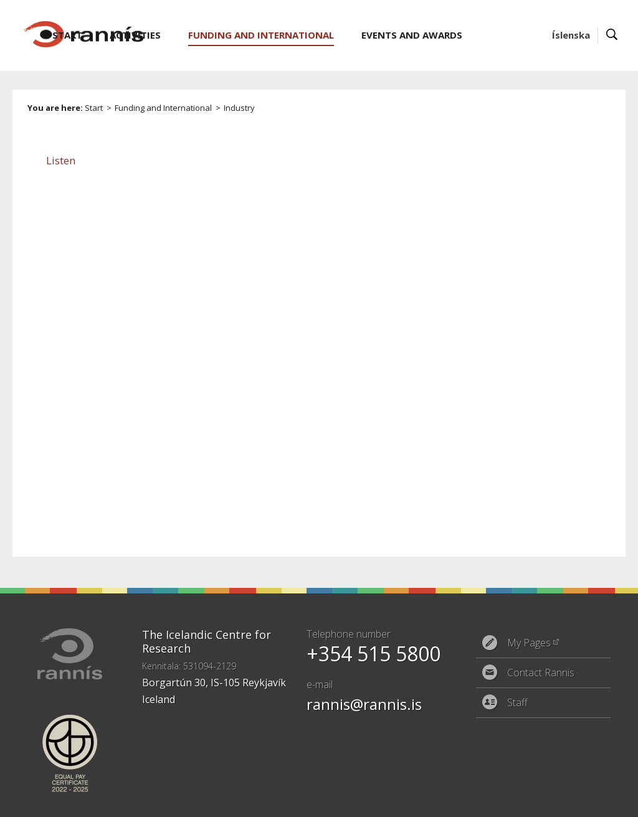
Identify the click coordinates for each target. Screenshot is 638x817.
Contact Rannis (540, 672)
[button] (60, 160)
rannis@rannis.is (364, 704)
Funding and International (163, 107)
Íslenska (571, 35)
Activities (135, 35)
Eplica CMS (568, 799)
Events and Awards (411, 35)
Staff (517, 702)
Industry (239, 107)
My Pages (529, 642)
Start (94, 107)
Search (612, 35)
